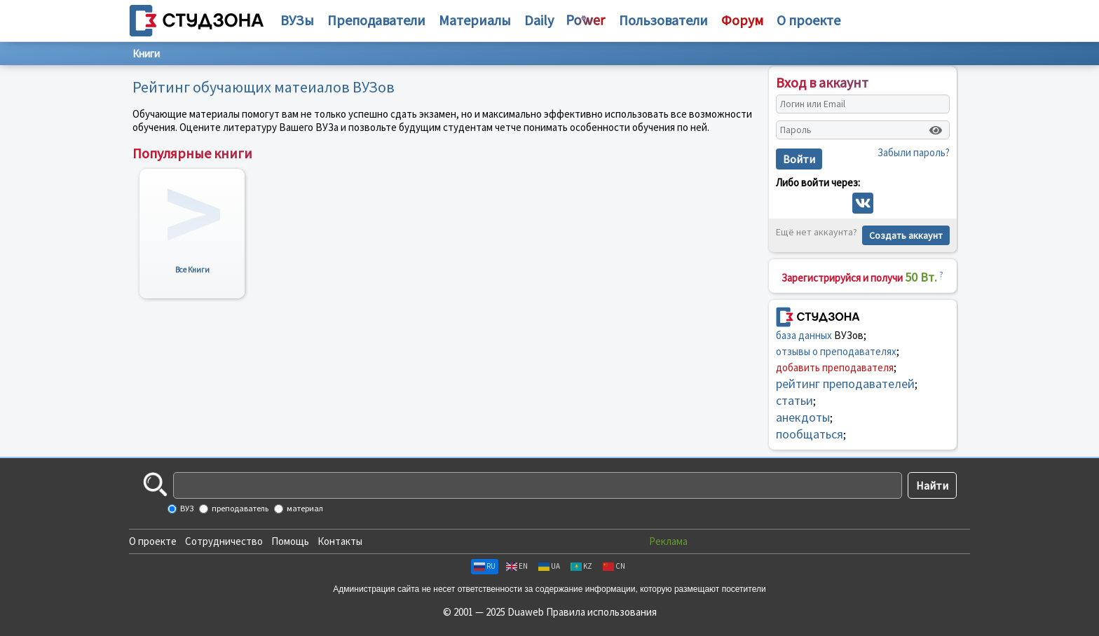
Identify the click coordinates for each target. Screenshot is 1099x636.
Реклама (668, 541)
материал (304, 508)
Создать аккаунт (906, 235)
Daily (539, 20)
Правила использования (601, 611)
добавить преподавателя (835, 367)
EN (517, 566)
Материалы (475, 20)
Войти (799, 159)
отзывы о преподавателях (836, 351)
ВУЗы (297, 20)
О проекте (153, 541)
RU (485, 566)
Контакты (340, 541)
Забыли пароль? (914, 152)
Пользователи (663, 20)
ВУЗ (186, 508)
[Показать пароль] (935, 130)
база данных (804, 335)
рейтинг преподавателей (845, 383)
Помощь (290, 541)
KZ (581, 566)
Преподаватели (376, 20)
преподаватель (239, 508)
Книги (146, 53)
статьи (794, 400)
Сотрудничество (224, 541)
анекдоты (803, 417)
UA (549, 566)
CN (614, 566)
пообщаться (809, 434)
